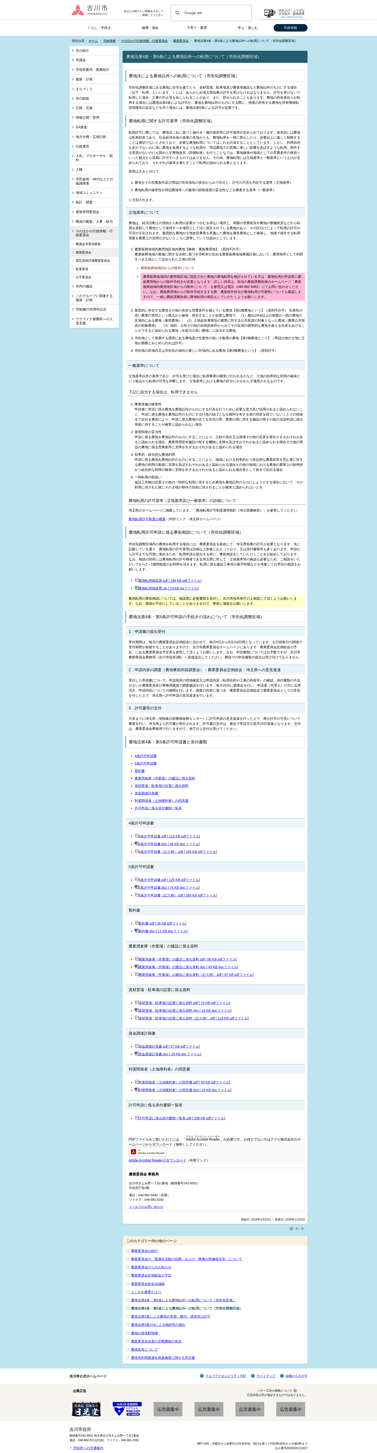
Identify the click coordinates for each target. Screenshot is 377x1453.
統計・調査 (84, 202)
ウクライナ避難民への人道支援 (94, 321)
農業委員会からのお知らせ (151, 1267)
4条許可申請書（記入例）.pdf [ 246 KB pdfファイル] (177, 852)
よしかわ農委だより (146, 1292)
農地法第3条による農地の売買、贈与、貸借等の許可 (170, 1316)
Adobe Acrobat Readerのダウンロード (157, 1160)
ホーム (93, 41)
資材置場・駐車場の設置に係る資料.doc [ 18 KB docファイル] (185, 1010)
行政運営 (82, 146)
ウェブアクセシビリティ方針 (226, 1376)
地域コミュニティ (89, 193)
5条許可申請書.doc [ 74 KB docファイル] (169, 887)
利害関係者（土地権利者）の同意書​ (161, 801)
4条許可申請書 (146, 756)
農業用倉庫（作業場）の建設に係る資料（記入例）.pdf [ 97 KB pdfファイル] (195, 975)
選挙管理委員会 (87, 212)
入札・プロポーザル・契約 (94, 158)
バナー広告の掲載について (275, 1390)
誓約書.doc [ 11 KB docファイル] (163, 931)
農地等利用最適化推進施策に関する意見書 (163, 1358)
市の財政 (82, 98)
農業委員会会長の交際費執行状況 (156, 1341)
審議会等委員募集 (88, 244)
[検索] (210, 13)
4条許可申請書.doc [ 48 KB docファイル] (169, 844)
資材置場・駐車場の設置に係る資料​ (161, 786)
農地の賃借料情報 (144, 1333)
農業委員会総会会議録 (148, 1284)
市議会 (81, 60)
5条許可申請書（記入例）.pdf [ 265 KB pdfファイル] (176, 895)
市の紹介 (82, 50)
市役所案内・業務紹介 (92, 69)
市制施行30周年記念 (91, 309)
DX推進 (81, 127)
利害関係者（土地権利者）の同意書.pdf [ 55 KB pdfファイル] (184, 1082)
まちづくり (84, 89)
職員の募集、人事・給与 (94, 221)
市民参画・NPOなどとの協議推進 (94, 181)
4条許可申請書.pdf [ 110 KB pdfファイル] (169, 836)
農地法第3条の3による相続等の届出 (158, 1325)
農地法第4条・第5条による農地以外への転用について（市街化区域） (183, 1300)
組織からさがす (297, 1376)
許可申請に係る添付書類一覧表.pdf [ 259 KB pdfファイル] (181, 1118)
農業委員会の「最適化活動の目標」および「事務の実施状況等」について (186, 1259)
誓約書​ (140, 771)
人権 (79, 169)
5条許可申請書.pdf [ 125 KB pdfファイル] (169, 880)
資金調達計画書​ (146, 793)
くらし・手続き (99, 28)
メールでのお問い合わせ (146, 1207)
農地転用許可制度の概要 (147, 519)
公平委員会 (83, 277)
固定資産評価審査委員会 (93, 260)
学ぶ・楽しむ (248, 28)
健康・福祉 (150, 28)
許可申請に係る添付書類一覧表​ (158, 808)
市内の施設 (84, 286)
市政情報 (290, 28)
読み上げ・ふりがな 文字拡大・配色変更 (292, 14)
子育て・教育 (197, 28)
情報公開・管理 (87, 117)
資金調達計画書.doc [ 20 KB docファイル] (169, 1054)
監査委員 (82, 269)
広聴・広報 (84, 108)
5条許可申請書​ (146, 763)
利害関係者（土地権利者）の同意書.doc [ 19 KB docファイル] (185, 1090)
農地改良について (144, 1349)
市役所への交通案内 (88, 1448)
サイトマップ (266, 1376)
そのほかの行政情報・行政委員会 (144, 41)
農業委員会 (181, 41)
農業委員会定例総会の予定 (151, 1275)
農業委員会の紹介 (144, 1251)
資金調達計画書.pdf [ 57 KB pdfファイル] (169, 1046)
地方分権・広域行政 (91, 137)
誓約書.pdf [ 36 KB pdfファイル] (162, 923)
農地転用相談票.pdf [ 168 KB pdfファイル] (169, 581)
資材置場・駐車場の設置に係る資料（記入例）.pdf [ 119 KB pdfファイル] (193, 1018)
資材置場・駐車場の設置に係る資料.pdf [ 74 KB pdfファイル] (184, 1003)
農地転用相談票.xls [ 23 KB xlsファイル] (168, 588)
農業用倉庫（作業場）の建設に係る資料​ (165, 778)
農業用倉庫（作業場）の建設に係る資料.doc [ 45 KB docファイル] (188, 967)
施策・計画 (84, 79)
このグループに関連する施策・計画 (94, 298)
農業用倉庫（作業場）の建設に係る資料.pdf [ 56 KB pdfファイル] (187, 959)
